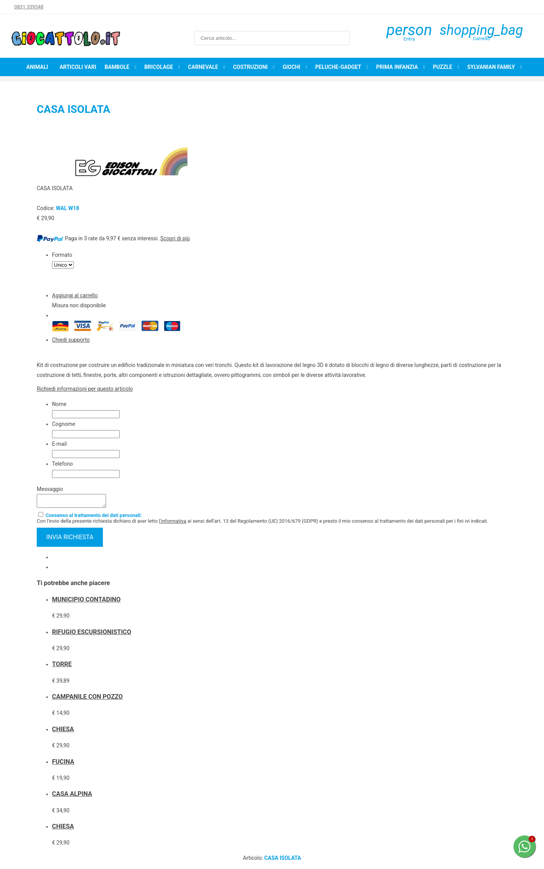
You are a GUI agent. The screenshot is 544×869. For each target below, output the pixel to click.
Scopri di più (175, 238)
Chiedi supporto (71, 340)
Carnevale (203, 67)
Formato (62, 255)
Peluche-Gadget (338, 67)
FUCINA (63, 764)
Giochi (291, 67)
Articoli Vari (78, 67)
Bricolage (158, 67)
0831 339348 (28, 7)
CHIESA (63, 731)
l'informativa (172, 523)
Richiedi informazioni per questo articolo (85, 389)
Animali (37, 67)
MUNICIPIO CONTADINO (86, 601)
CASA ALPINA (72, 796)
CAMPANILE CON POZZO (87, 699)
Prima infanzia (397, 67)
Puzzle (442, 67)
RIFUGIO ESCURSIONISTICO (91, 634)
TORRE (62, 666)
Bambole (116, 67)
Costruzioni (250, 67)
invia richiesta (69, 539)
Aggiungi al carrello (75, 295)
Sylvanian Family (491, 67)
